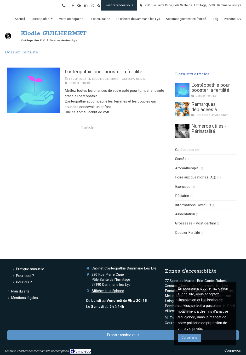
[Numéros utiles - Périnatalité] (182, 131)
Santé (179, 158)
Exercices (182, 186)
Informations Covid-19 (193, 205)
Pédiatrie (182, 195)
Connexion (232, 350)
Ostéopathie (184, 149)
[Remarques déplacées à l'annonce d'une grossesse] (182, 109)
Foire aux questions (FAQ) (195, 177)
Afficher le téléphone (108, 290)
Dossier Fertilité (187, 232)
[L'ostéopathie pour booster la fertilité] (33, 90)
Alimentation (185, 214)
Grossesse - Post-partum (195, 223)
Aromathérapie (187, 168)
